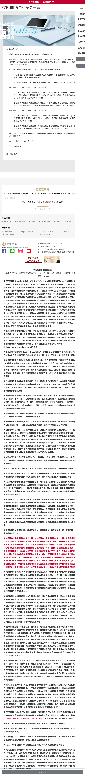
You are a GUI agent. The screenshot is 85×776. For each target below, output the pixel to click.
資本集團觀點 (20, 221)
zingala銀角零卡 (27, 231)
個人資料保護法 (48, 202)
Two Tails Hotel (8, 234)
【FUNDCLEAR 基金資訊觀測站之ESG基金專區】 (24, 718)
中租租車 (65, 231)
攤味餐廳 (80, 234)
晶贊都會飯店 (45, 234)
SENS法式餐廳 (47, 231)
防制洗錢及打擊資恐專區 (33, 259)
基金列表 (31, 221)
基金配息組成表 (44, 221)
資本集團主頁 (7, 221)
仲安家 (80, 231)
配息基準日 (69, 221)
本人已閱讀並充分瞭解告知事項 (43, 202)
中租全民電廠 (7, 231)
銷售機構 (80, 221)
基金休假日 (57, 221)
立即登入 (42, 772)
